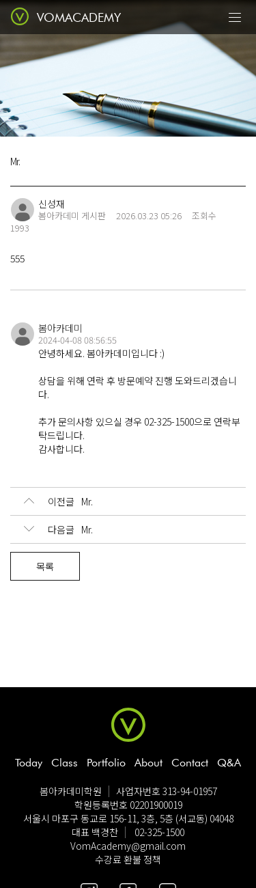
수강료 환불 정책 (128, 859)
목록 (45, 566)
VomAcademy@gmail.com (128, 845)
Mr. (58, 501)
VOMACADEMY (79, 17)
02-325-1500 (159, 832)
